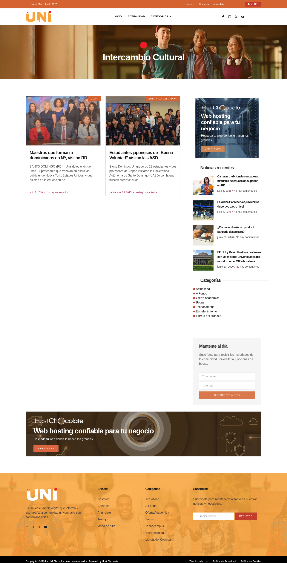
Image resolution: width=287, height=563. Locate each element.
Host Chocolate (110, 557)
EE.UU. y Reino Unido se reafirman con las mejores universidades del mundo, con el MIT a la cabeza (239, 252)
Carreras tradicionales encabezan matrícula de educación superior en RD (238, 176)
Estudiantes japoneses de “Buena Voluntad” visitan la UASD (141, 155)
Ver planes (213, 143)
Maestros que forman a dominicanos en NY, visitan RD (58, 155)
